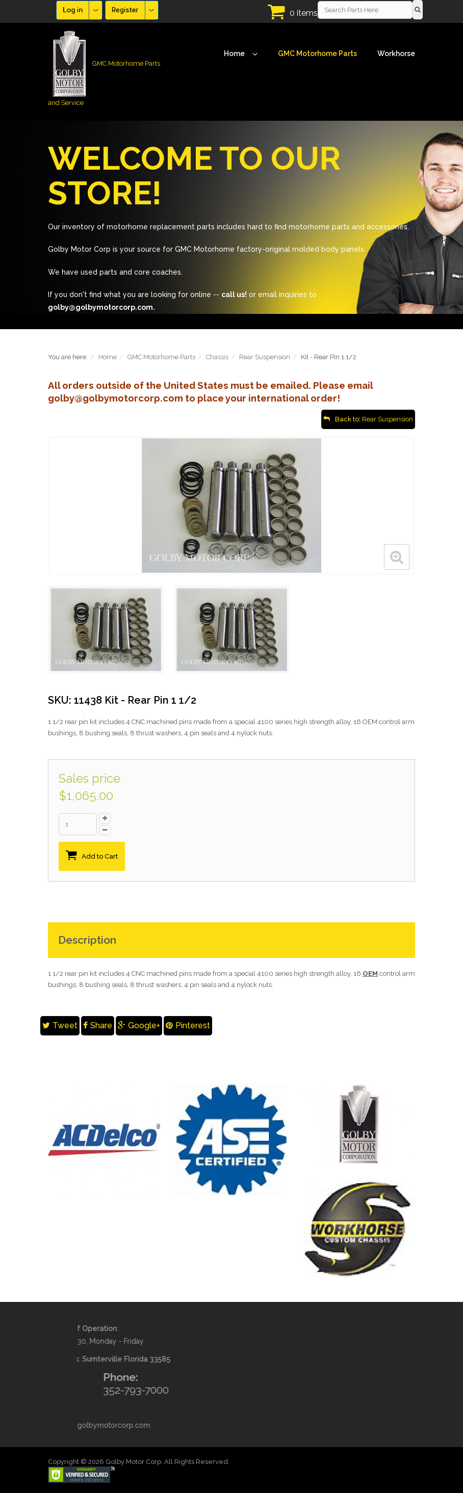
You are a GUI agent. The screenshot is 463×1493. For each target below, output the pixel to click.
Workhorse (396, 53)
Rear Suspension (264, 357)
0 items (304, 13)
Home (241, 54)
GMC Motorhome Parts (317, 53)
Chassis (217, 357)
